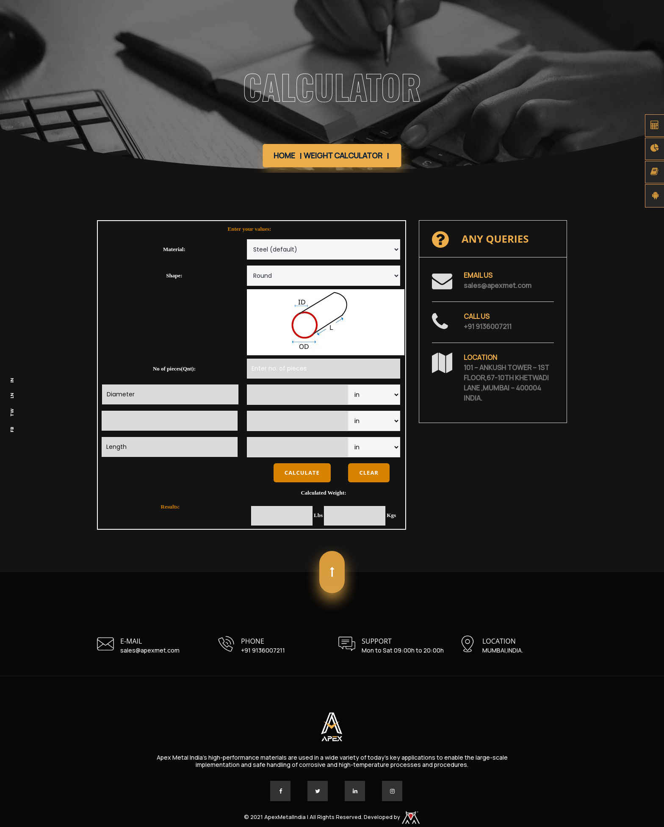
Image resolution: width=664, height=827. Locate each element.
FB (11, 429)
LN (11, 395)
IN (11, 380)
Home (284, 155)
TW (11, 413)
